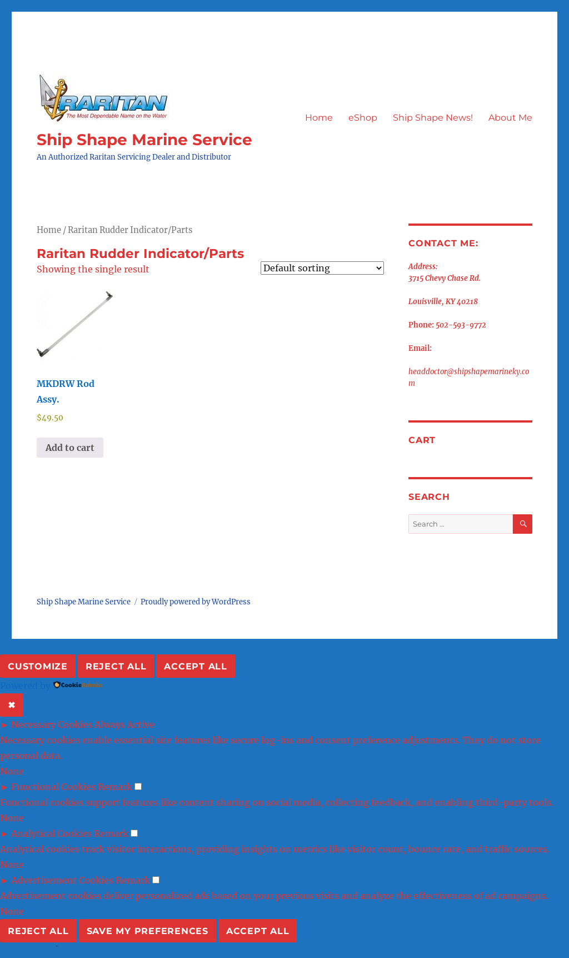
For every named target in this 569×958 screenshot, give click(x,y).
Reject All (116, 666)
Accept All (195, 666)
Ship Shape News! (433, 117)
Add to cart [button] (70, 447)
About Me (510, 117)
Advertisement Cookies (62, 880)
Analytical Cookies (51, 833)
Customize (38, 666)
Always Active (124, 724)
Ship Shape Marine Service (144, 139)
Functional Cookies (53, 786)
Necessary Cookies (51, 724)
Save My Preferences (147, 931)
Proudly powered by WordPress (196, 602)
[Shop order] (322, 268)
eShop (362, 117)
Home (319, 117)
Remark (115, 786)
